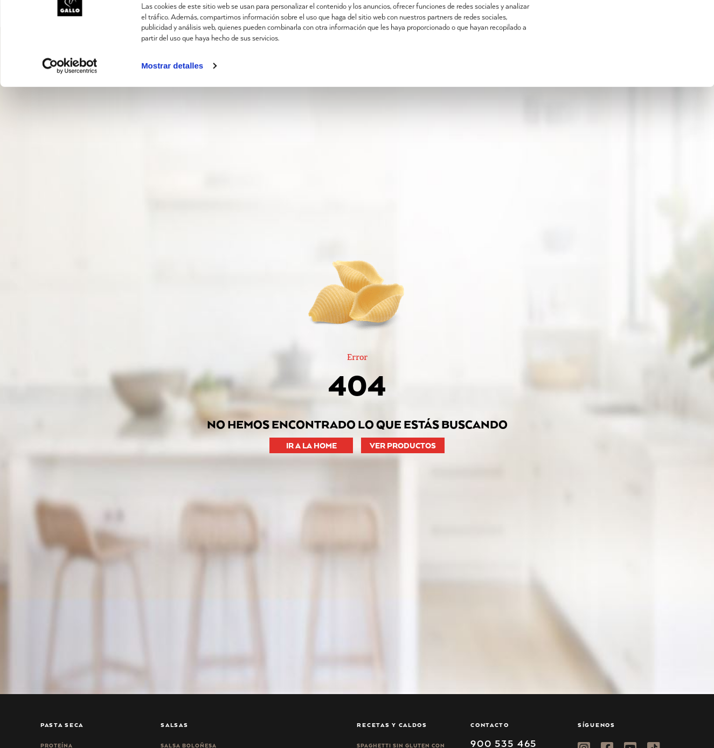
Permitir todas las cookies (624, 26)
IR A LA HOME (311, 445)
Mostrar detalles (172, 112)
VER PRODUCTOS (403, 445)
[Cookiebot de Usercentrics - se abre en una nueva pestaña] (70, 113)
